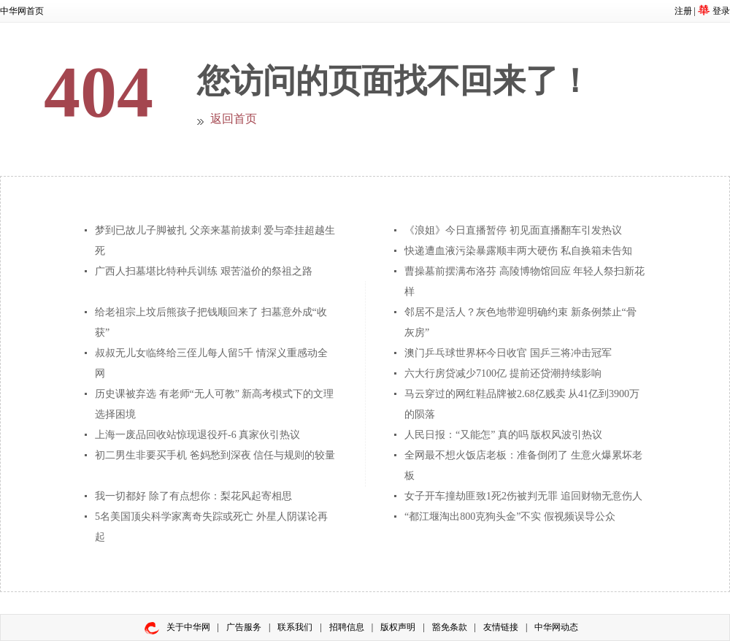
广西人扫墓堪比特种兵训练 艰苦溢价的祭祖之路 (203, 271)
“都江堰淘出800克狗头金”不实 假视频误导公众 (509, 516)
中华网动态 (556, 627)
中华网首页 (22, 11)
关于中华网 (188, 627)
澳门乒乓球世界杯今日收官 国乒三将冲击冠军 (508, 353)
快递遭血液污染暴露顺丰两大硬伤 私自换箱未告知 (518, 250)
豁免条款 (449, 627)
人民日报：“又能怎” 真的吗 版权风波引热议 (503, 434)
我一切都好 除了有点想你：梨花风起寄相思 (193, 496)
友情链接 (500, 627)
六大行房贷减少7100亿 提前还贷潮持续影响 (503, 373)
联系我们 (294, 627)
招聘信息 (346, 627)
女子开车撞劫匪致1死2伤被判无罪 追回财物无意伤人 (523, 496)
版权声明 (397, 627)
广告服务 (243, 627)
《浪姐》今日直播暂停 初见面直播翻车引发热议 (513, 230)
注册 (683, 11)
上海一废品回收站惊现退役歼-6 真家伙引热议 (197, 434)
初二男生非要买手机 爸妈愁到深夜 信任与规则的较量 (215, 455)
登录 (721, 11)
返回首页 (233, 118)
